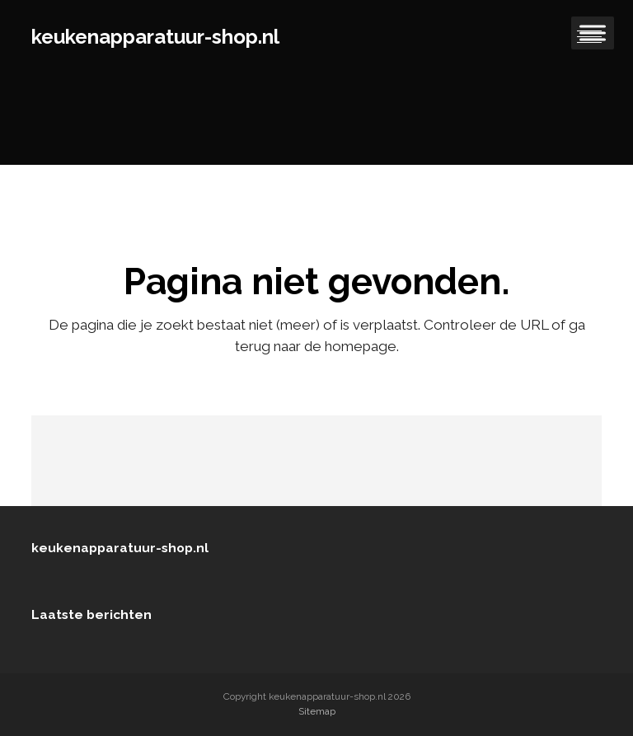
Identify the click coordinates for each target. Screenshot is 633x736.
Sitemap (316, 711)
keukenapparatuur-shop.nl (155, 37)
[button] (589, 37)
